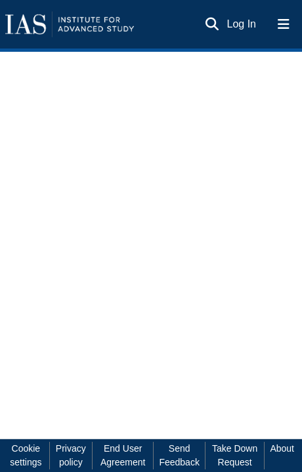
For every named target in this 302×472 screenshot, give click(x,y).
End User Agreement (122, 455)
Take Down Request (234, 455)
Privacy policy (71, 455)
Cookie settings (25, 455)
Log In (242, 24)
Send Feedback (179, 455)
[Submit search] (212, 24)
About (282, 448)
